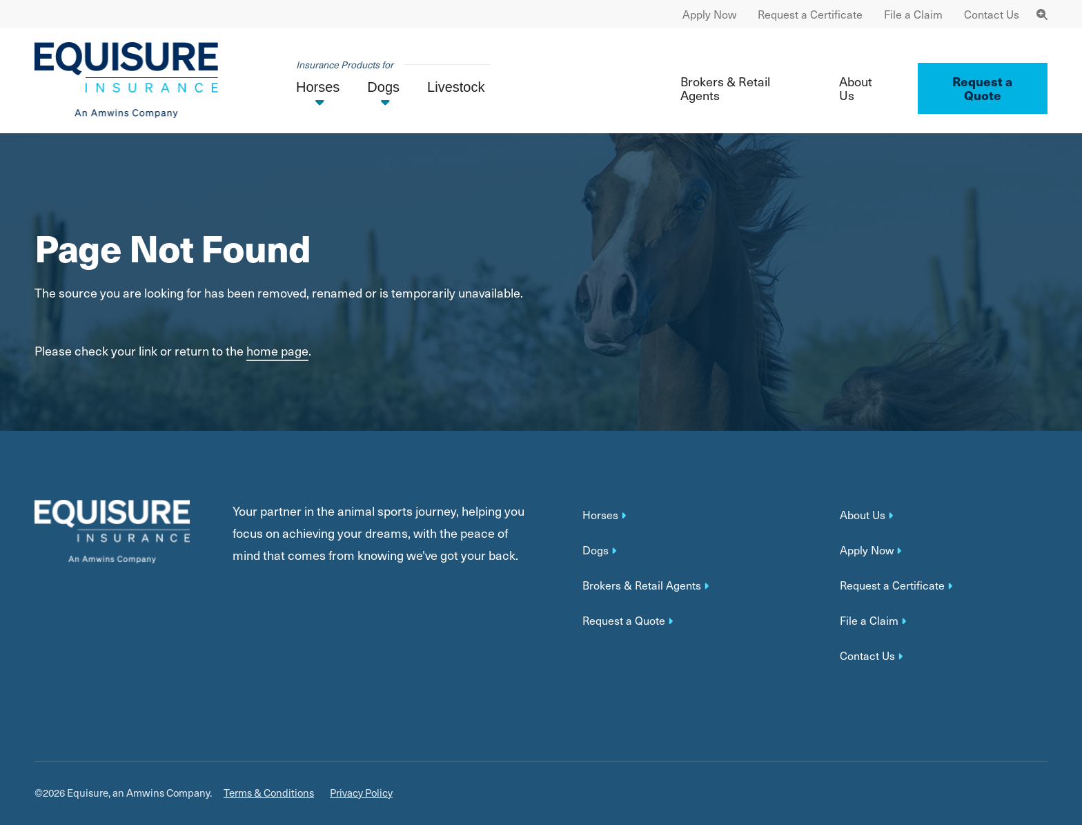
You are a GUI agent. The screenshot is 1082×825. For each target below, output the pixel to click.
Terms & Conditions (269, 793)
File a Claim (913, 14)
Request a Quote (623, 620)
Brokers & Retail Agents (725, 88)
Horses (600, 515)
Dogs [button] (383, 87)
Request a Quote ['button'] (982, 88)
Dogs (595, 550)
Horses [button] (318, 87)
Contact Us (991, 14)
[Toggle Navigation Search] (1041, 14)
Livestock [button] (455, 87)
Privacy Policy (361, 793)
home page (277, 350)
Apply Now (709, 14)
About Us (855, 88)
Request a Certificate (810, 14)
